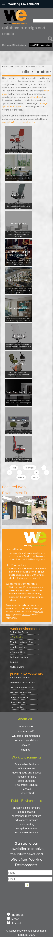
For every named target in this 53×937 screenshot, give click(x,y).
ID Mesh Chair (18, 201)
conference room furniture (23, 682)
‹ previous (29, 467)
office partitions (23, 652)
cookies (25, 745)
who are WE (26, 726)
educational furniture (23, 692)
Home (5, 66)
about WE (34, 45)
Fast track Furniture (19, 656)
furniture (14, 66)
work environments (25, 629)
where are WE (26, 731)
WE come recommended (26, 735)
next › (21, 477)
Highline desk (18, 173)
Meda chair (18, 342)
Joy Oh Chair (18, 454)
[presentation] (26, 895)
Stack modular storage (18, 314)
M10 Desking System (18, 286)
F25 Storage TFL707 (18, 230)
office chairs (36, 97)
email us (26, 614)
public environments (26, 674)
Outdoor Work (17, 666)
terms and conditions (26, 740)
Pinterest (16, 923)
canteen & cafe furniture (23, 687)
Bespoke (14, 661)
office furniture (23, 637)
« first (13, 467)
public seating (23, 707)
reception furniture (23, 697)
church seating (17, 702)
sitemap (25, 749)
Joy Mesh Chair (18, 370)
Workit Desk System (18, 426)
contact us (45, 45)
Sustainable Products (20, 632)
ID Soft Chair (18, 145)
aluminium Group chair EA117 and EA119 (18, 258)
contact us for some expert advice (18, 122)
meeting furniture (23, 647)
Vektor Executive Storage (18, 398)
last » (35, 477)
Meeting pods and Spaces (23, 642)
